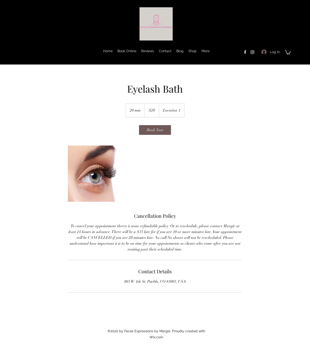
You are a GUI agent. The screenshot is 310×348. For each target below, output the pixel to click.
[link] (155, 130)
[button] (288, 52)
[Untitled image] (96, 174)
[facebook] (245, 52)
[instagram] (252, 52)
